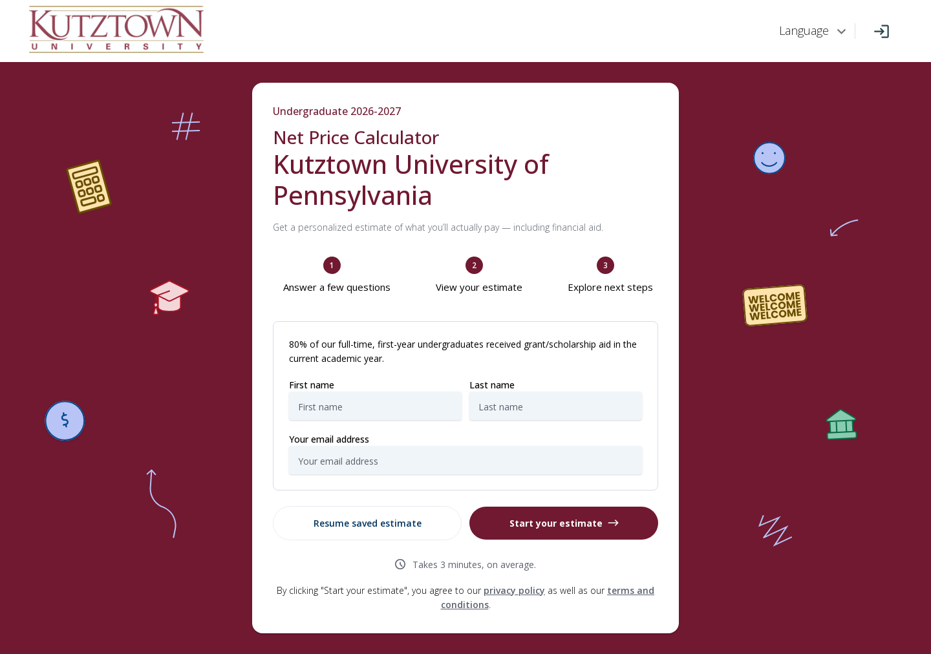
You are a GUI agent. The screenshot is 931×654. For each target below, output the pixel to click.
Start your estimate (564, 523)
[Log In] (881, 31)
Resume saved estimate (368, 523)
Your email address (329, 439)
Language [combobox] (804, 30)
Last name (492, 385)
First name (311, 385)
